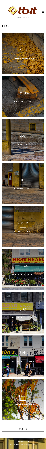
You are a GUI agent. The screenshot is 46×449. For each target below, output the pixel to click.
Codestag (32, 445)
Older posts (22, 429)
